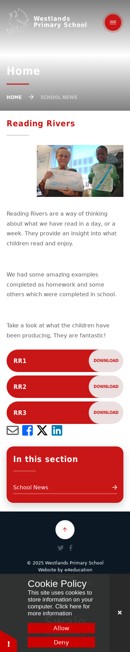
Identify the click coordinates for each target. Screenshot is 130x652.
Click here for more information (59, 610)
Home (14, 97)
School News (59, 97)
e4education (78, 569)
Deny (61, 642)
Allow (61, 628)
